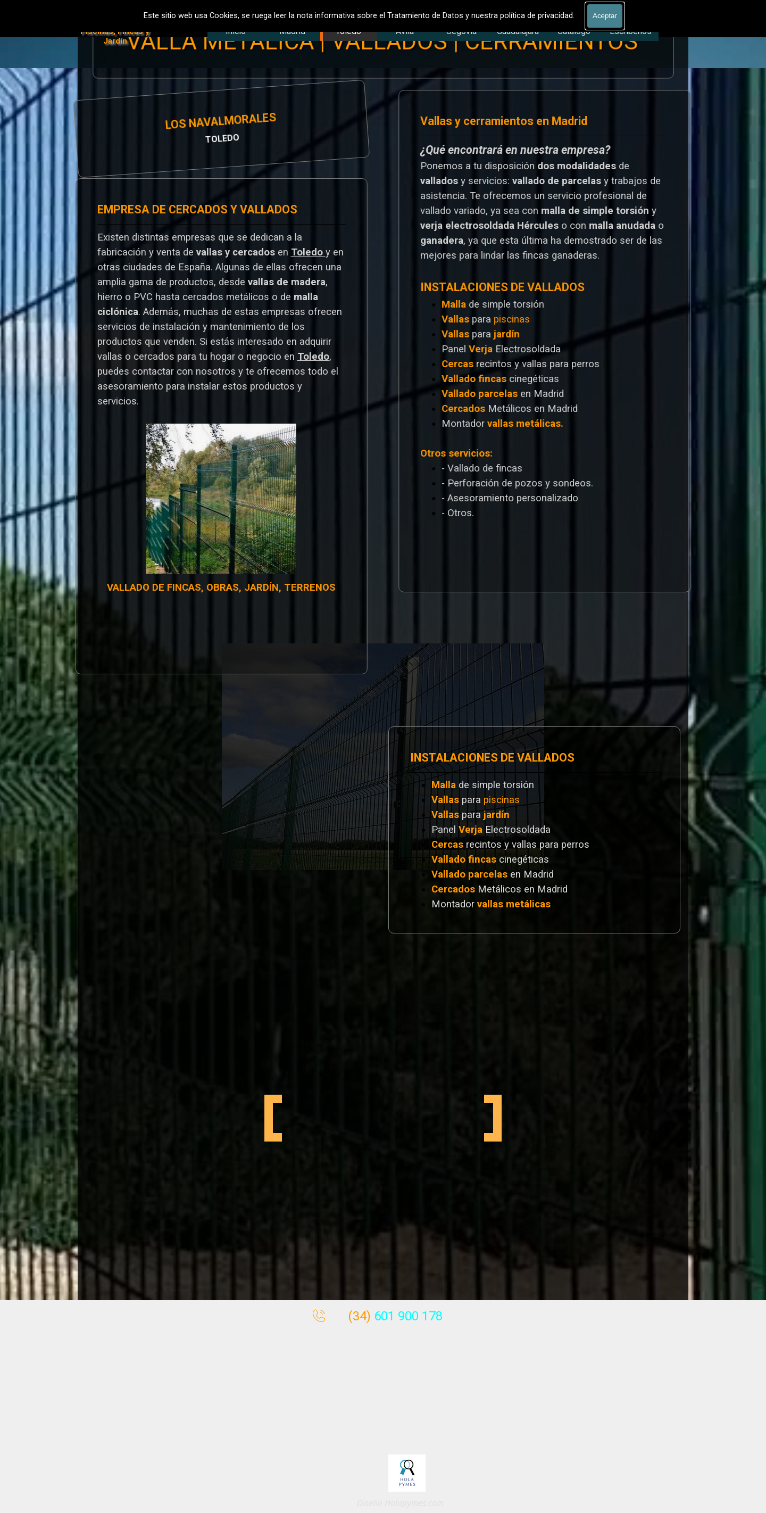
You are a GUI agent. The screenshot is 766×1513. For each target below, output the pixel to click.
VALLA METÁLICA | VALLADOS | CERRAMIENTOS (382, 41)
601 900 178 (408, 1316)
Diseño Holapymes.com (399, 1503)
